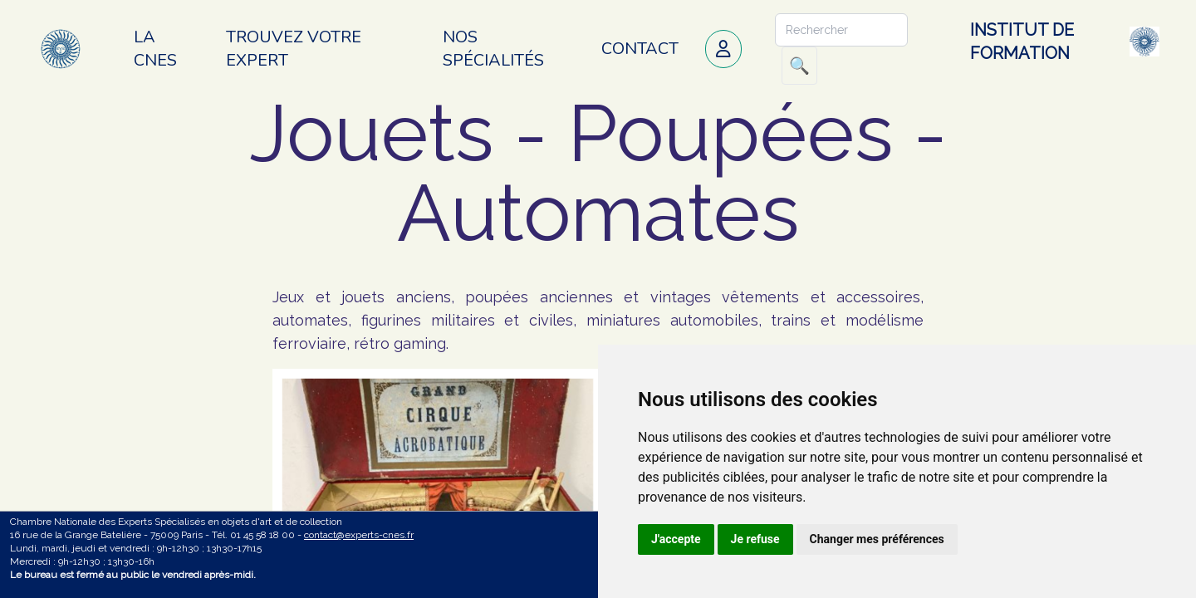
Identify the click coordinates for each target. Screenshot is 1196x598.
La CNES (155, 48)
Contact (640, 48)
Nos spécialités (493, 48)
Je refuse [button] (755, 539)
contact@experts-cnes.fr (359, 535)
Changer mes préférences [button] (877, 539)
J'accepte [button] (676, 539)
